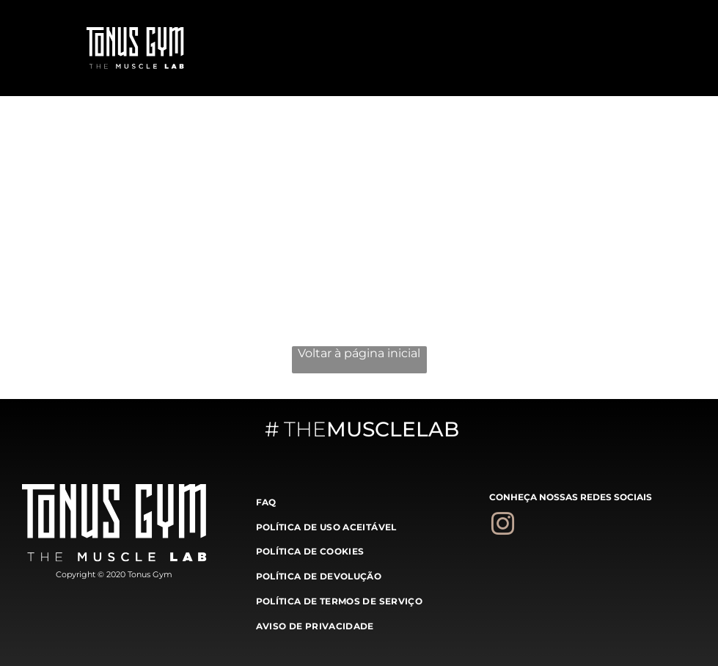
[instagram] (502, 526)
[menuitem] (359, 500)
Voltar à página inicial (359, 353)
